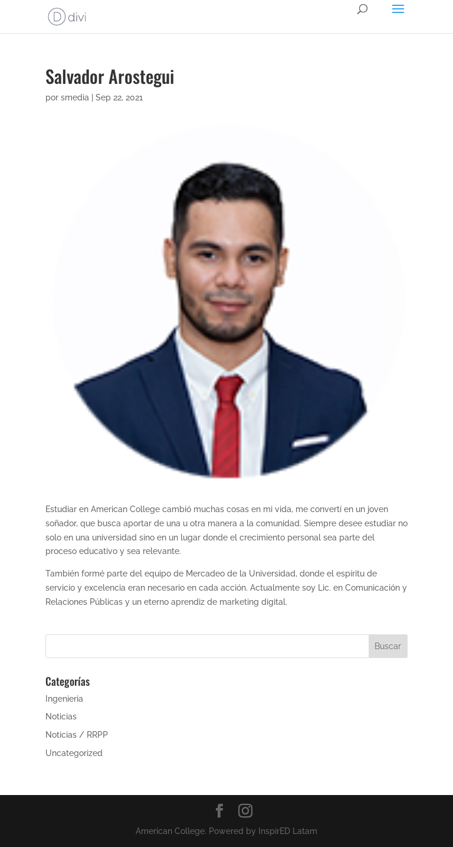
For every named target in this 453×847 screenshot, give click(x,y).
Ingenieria (64, 698)
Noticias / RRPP (76, 735)
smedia (75, 97)
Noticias (61, 716)
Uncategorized (74, 753)
